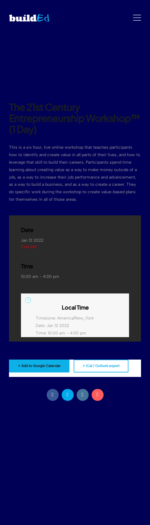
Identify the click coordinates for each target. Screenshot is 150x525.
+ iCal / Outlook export (101, 366)
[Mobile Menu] (137, 18)
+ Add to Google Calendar (39, 366)
